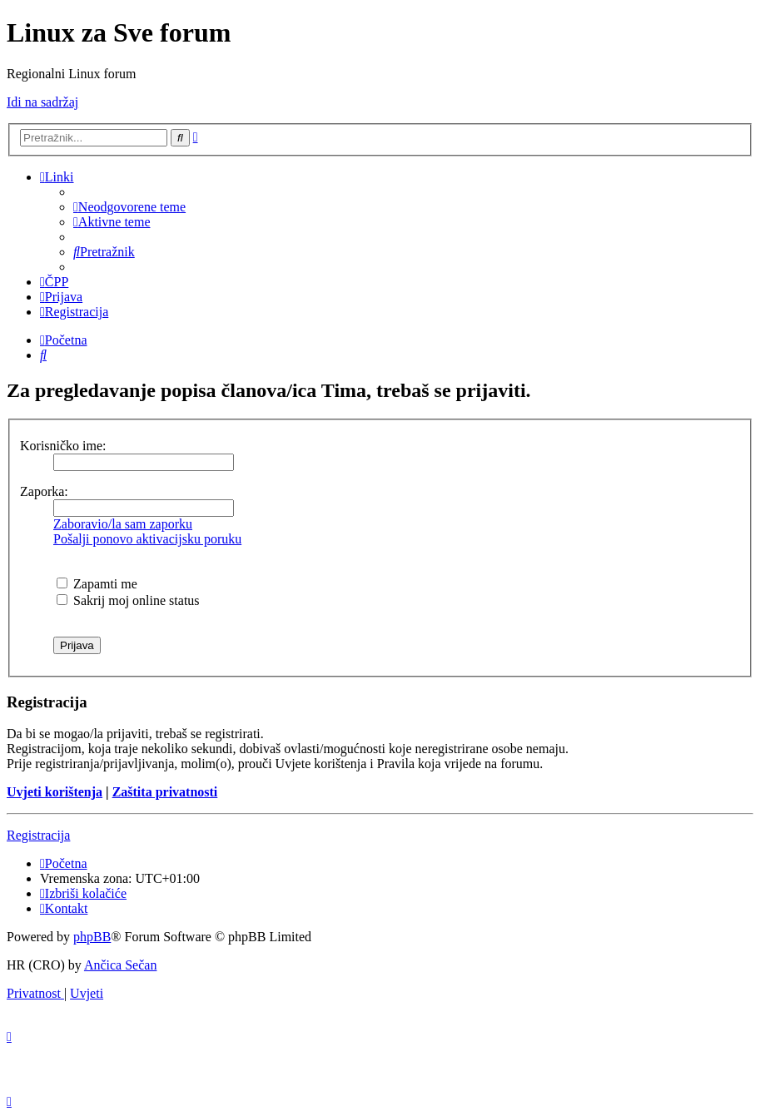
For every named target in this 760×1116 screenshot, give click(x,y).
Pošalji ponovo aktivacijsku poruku (147, 539)
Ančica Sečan (120, 965)
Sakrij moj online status (128, 600)
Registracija (38, 835)
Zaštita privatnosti (165, 792)
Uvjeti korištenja (54, 792)
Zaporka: (44, 491)
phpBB (92, 937)
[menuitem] (129, 207)
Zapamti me (97, 584)
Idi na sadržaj (42, 102)
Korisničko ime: (63, 446)
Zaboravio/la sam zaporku (122, 524)
